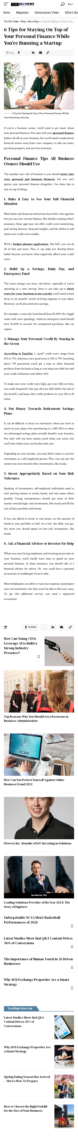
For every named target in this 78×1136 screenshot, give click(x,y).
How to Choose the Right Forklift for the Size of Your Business (25, 1108)
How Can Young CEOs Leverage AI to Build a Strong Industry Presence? (20, 645)
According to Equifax (18, 353)
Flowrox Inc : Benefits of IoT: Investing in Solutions (38, 843)
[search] (63, 4)
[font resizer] (70, 4)
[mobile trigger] (7, 4)
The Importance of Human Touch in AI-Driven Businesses (38, 961)
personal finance (63, 133)
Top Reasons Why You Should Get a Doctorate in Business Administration (36, 718)
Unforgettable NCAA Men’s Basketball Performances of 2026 (32, 920)
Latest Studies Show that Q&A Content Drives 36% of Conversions (38, 940)
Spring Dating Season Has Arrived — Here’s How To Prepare (27, 1079)
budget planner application (30, 244)
